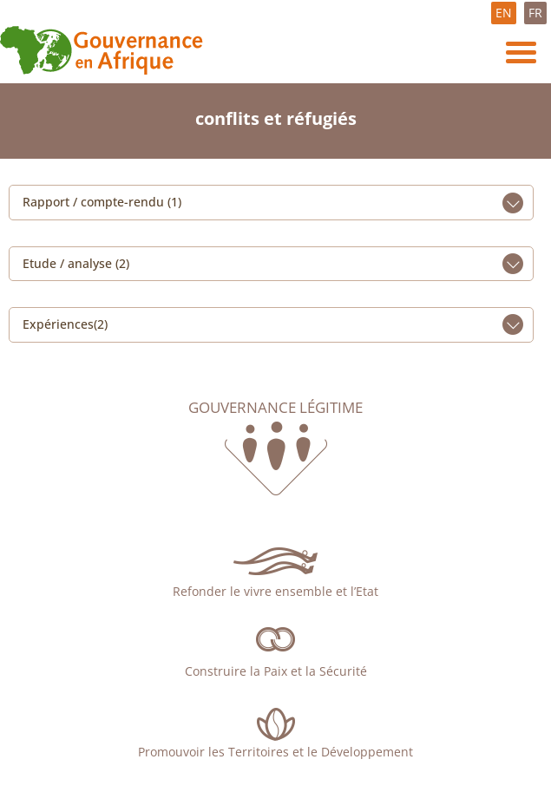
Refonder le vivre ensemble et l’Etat (275, 591)
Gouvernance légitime (275, 407)
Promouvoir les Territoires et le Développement (275, 751)
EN (503, 12)
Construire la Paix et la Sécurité (276, 671)
